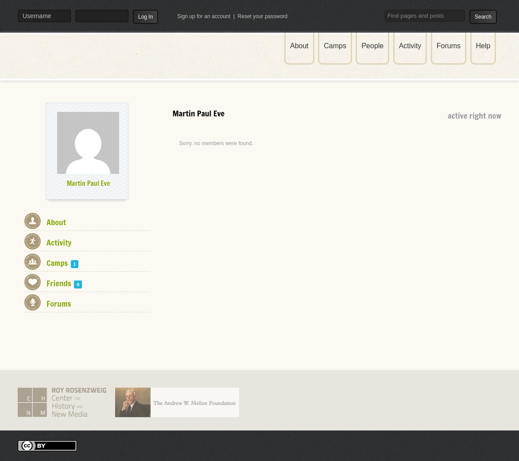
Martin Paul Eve (88, 183)
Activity (410, 46)
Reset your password (263, 16)
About (299, 46)
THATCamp (88, 61)
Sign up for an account (203, 16)
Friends (64, 283)
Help (483, 46)
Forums (449, 46)
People (372, 46)
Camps (335, 46)
